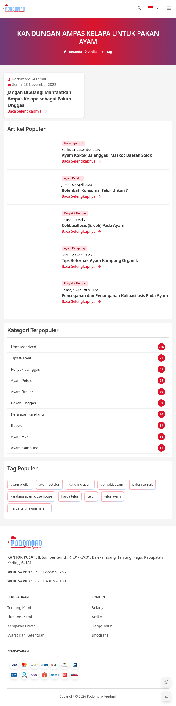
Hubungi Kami (19, 616)
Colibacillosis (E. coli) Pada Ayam (93, 225)
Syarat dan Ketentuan (25, 635)
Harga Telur (102, 626)
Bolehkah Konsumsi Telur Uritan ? (95, 190)
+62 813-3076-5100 (49, 581)
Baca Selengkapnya (27, 111)
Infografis (100, 635)
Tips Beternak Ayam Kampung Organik (100, 260)
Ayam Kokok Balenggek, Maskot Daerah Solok (107, 155)
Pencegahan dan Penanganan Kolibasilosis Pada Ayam (115, 295)
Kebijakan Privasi (21, 626)
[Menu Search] (139, 8)
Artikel (91, 52)
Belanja (98, 607)
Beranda (73, 52)
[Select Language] (153, 8)
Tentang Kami (19, 607)
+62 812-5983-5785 (49, 571)
